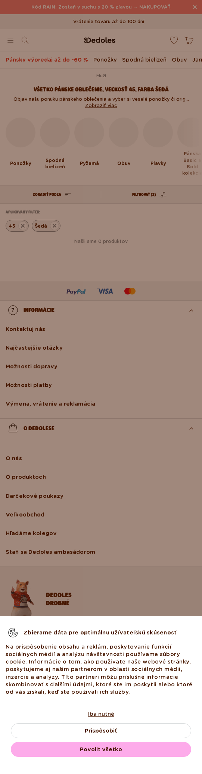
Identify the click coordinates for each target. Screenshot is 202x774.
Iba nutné (101, 714)
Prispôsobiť (101, 731)
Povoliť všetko (101, 749)
